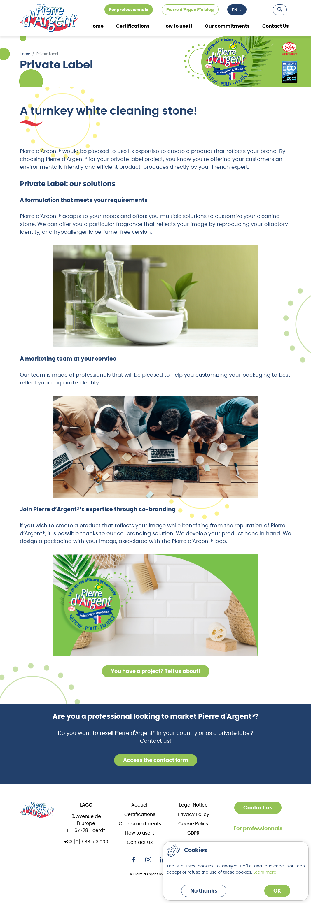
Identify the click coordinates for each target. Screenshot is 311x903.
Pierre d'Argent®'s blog (190, 10)
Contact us (257, 808)
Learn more (264, 872)
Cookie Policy (193, 823)
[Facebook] (134, 859)
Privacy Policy (193, 814)
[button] (280, 9)
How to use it (177, 26)
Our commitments (227, 26)
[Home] (37, 809)
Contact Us (275, 26)
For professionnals (128, 10)
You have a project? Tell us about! (155, 671)
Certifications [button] (133, 26)
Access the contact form (155, 760)
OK (277, 891)
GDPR (193, 833)
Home (96, 26)
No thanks (203, 891)
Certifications (139, 814)
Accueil (139, 805)
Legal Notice (193, 805)
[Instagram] (148, 859)
